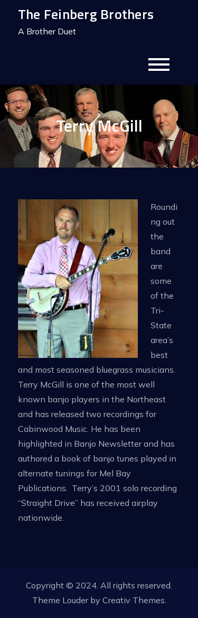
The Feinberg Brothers (86, 14)
